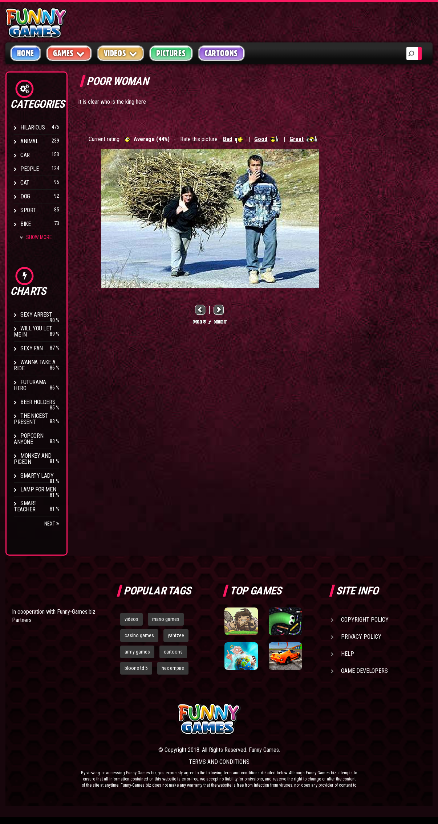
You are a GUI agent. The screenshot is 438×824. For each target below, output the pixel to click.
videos (131, 619)
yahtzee (176, 635)
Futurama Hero (30, 385)
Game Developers (364, 670)
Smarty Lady (37, 475)
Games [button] (69, 53)
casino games (139, 635)
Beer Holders (37, 402)
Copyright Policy (365, 619)
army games (137, 652)
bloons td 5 (136, 668)
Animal (29, 141)
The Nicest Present (31, 418)
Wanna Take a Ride (34, 365)
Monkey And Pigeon (33, 458)
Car (25, 155)
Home (25, 53)
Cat (24, 182)
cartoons (173, 652)
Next (51, 524)
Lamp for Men (38, 489)
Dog (25, 196)
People (29, 168)
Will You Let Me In (33, 331)
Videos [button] (121, 53)
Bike (25, 224)
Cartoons (221, 53)
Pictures (171, 53)
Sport (28, 210)
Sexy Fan (31, 348)
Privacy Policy (361, 636)
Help (347, 653)
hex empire (173, 668)
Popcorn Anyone (28, 438)
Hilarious (32, 127)
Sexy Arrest (36, 314)
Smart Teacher (25, 506)
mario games (165, 619)
